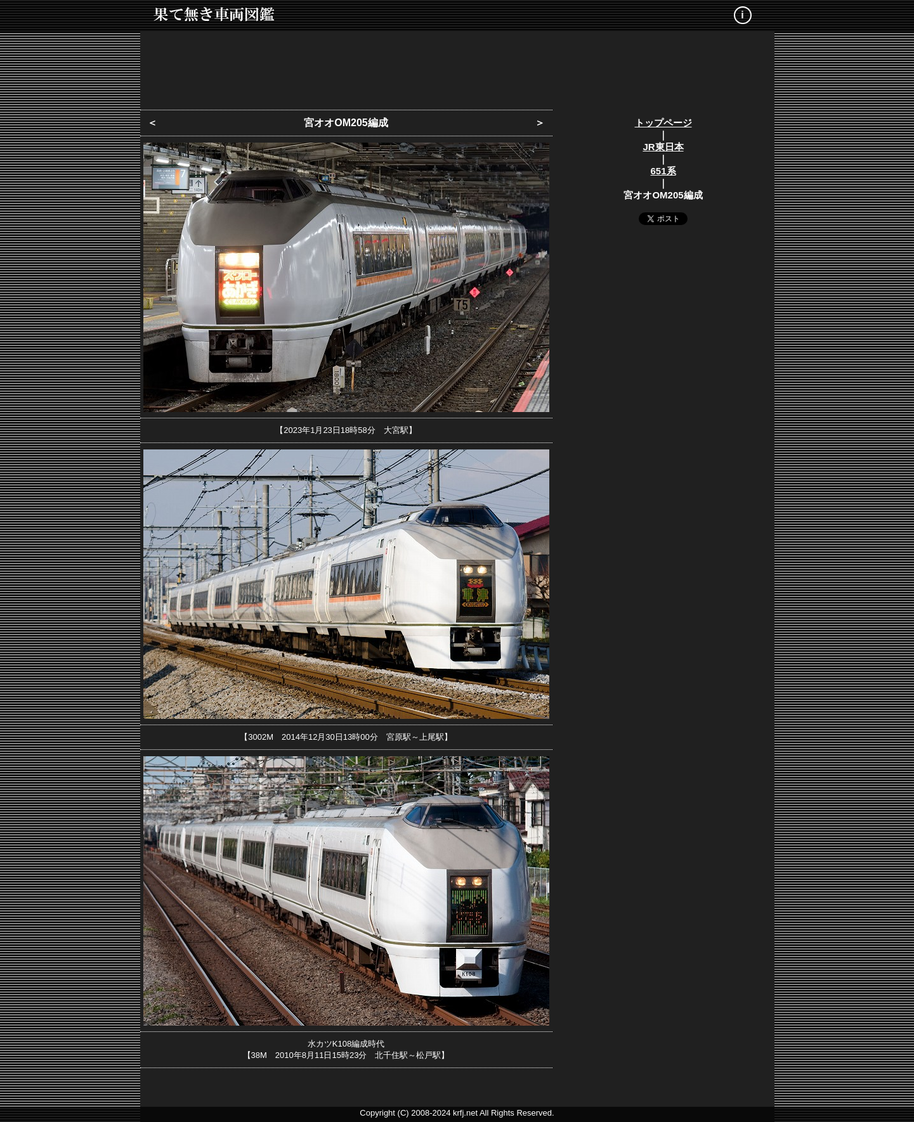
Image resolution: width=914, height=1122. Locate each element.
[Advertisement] (457, 66)
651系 (663, 170)
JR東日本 (663, 146)
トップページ (663, 122)
